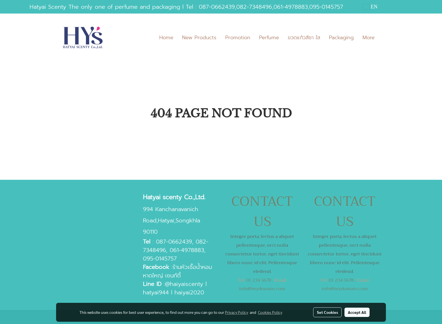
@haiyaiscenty (184, 284)
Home (166, 37)
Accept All (357, 312)
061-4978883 (290, 7)
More (369, 37)
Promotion (237, 37)
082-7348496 (254, 7)
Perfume (269, 37)
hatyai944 (156, 292)
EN (370, 7)
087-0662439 (217, 7)
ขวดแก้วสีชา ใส (304, 37)
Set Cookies (327, 312)
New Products (199, 37)
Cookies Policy (270, 312)
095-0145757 (326, 7)
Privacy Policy (236, 312)
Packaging (341, 37)
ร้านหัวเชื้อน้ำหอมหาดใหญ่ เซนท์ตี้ (177, 271)
